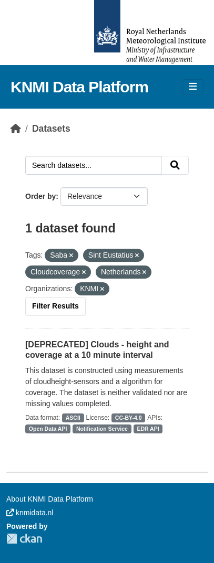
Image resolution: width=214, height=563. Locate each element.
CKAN (24, 538)
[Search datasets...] (93, 165)
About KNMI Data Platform (49, 499)
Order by (40, 196)
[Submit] (175, 165)
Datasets (51, 128)
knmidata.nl (29, 512)
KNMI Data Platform (79, 86)
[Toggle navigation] (192, 86)
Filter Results (55, 306)
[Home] (16, 128)
